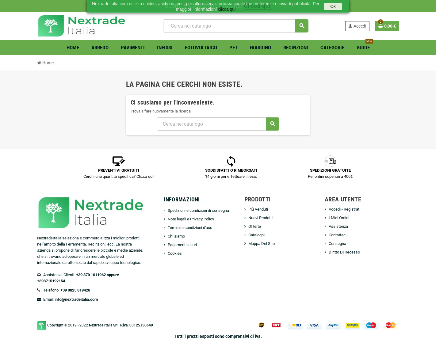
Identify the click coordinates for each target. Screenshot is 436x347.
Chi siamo (176, 236)
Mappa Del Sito (261, 243)
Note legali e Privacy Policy (191, 219)
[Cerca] (235, 25)
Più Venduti (258, 209)
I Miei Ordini (339, 217)
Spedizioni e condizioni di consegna (198, 210)
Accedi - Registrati (344, 209)
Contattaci (337, 235)
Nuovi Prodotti (260, 217)
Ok (333, 6)
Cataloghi (256, 235)
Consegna (337, 243)
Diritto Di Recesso (344, 252)
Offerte (254, 226)
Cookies (175, 253)
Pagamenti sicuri (182, 244)
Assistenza (338, 226)
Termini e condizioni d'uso (190, 227)
